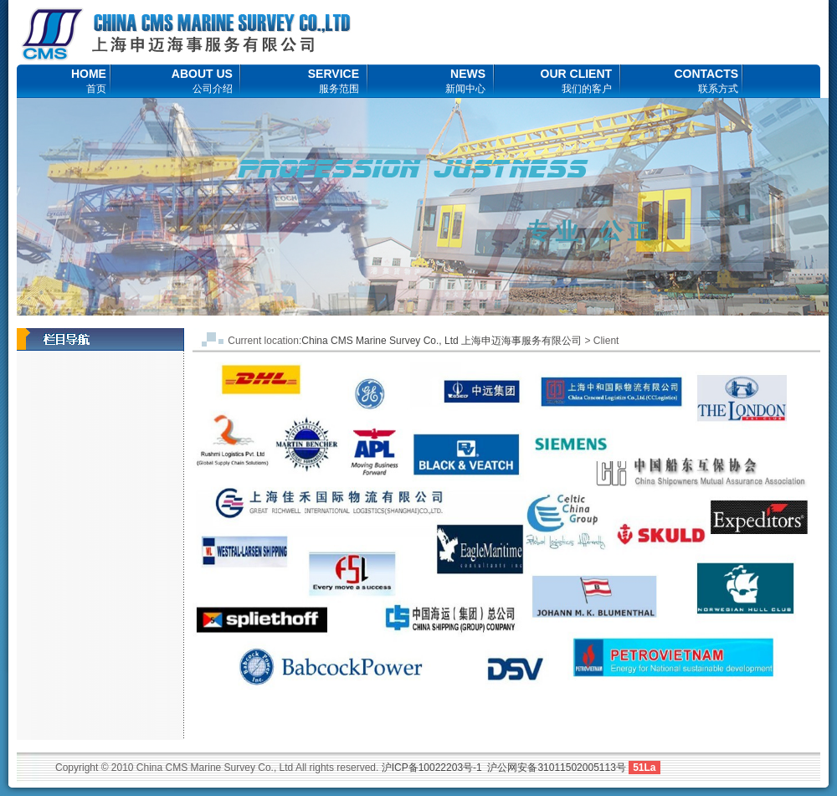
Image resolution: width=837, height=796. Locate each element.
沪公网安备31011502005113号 (556, 767)
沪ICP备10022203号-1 (432, 767)
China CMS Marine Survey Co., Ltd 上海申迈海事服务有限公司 (441, 341)
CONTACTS (706, 81)
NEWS (465, 81)
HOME (88, 81)
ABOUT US (202, 81)
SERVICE (333, 81)
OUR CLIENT (577, 81)
